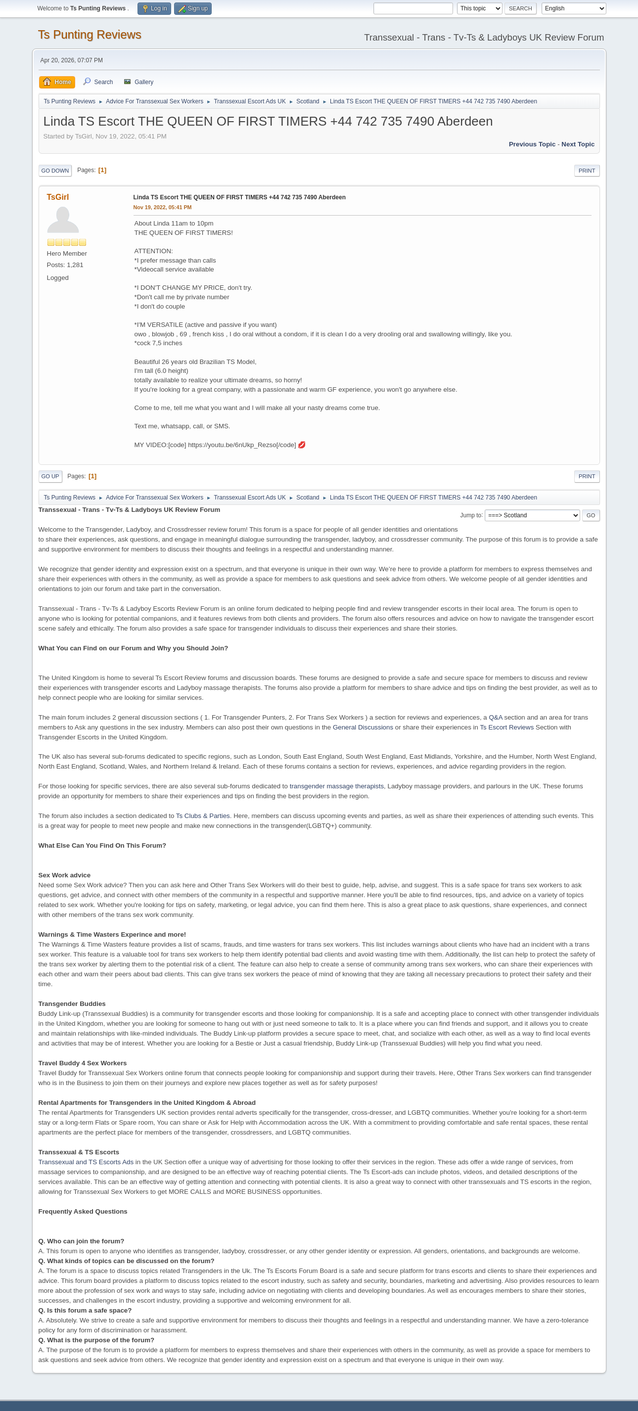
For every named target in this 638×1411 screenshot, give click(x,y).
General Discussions (363, 727)
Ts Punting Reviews (89, 34)
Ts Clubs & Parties (203, 815)
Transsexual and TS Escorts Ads (86, 1162)
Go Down (55, 171)
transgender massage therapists (337, 786)
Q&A (495, 717)
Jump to (471, 514)
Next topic (577, 144)
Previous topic (532, 144)
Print (587, 171)
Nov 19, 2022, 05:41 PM (163, 207)
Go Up (50, 476)
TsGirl (58, 197)
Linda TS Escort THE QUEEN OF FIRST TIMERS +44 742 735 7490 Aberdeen (240, 197)
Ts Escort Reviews (507, 727)
